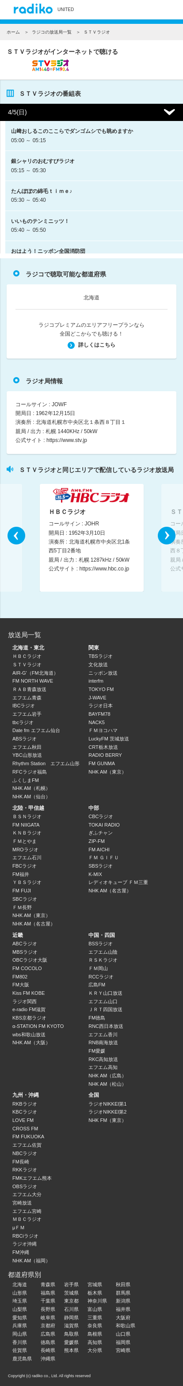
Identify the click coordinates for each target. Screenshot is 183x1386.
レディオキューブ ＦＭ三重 (118, 882)
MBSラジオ (25, 952)
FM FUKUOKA (28, 1136)
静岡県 (71, 1317)
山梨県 (19, 1309)
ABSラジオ (24, 738)
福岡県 (123, 1342)
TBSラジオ (100, 656)
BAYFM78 (99, 714)
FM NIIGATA (25, 824)
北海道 (91, 298)
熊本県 (71, 1350)
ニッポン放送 (103, 673)
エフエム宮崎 (27, 1211)
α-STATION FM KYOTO (38, 1026)
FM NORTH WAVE (32, 681)
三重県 (95, 1317)
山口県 (123, 1334)
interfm (95, 681)
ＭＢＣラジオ (27, 1219)
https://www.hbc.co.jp (105, 569)
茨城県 (71, 1292)
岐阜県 (48, 1317)
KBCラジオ (24, 1111)
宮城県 (95, 1284)
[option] (92, 538)
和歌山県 (125, 1325)
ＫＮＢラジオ (27, 832)
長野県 (48, 1309)
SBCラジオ (24, 899)
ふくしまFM (25, 780)
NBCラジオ (24, 1153)
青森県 (48, 1284)
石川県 (71, 1309)
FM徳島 (96, 1017)
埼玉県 (19, 1300)
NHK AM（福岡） (31, 1260)
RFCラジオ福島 (29, 771)
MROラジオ (25, 849)
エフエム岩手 (27, 714)
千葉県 (48, 1300)
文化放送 (98, 664)
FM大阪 (20, 984)
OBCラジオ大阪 (29, 960)
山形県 (19, 1292)
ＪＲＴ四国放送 (105, 1009)
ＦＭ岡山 (98, 968)
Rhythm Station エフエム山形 (46, 763)
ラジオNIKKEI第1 (107, 1104)
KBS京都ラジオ (29, 1017)
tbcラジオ (23, 722)
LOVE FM (23, 1120)
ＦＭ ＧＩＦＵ (103, 857)
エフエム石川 (27, 857)
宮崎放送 (22, 1202)
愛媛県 (71, 1342)
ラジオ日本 (100, 705)
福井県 (123, 1309)
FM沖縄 (20, 1252)
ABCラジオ (24, 943)
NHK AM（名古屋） (33, 923)
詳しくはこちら (91, 345)
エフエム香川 (103, 1034)
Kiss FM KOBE (28, 993)
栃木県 (95, 1292)
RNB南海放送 (103, 1042)
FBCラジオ (24, 866)
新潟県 (123, 1300)
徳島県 (48, 1342)
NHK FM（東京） (107, 1120)
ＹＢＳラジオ (27, 882)
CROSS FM (25, 1128)
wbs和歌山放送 (29, 1034)
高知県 (95, 1342)
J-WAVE (97, 697)
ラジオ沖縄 (24, 1243)
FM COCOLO (27, 968)
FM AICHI (99, 849)
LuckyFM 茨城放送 (108, 738)
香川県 (19, 1342)
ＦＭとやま (24, 841)
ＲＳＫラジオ (103, 960)
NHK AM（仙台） (31, 796)
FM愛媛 (96, 1051)
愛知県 (19, 1317)
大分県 (95, 1350)
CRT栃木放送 (103, 747)
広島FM (96, 984)
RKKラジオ (24, 1169)
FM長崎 (20, 1161)
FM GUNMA (101, 763)
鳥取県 (71, 1334)
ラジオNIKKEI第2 (107, 1111)
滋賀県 (71, 1325)
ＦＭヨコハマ (103, 730)
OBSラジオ (24, 1186)
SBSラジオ (100, 866)
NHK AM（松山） (107, 1084)
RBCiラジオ (25, 1236)
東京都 (71, 1300)
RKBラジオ (24, 1104)
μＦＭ (18, 1227)
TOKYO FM (101, 689)
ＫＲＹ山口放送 (105, 993)
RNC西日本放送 (105, 1026)
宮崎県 (123, 1350)
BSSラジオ (100, 943)
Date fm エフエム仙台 (36, 730)
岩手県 (71, 1284)
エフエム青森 (27, 697)
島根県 (95, 1334)
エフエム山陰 (103, 952)
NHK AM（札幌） (31, 788)
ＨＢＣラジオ (27, 656)
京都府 (48, 1325)
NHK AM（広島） (107, 1075)
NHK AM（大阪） (31, 1042)
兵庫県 (19, 1325)
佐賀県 (19, 1350)
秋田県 (123, 1284)
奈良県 (95, 1325)
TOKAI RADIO (104, 824)
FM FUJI (21, 890)
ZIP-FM (96, 841)
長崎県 (48, 1350)
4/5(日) (17, 112)
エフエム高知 (103, 1067)
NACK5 (96, 722)
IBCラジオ (23, 705)
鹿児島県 (22, 1358)
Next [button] (166, 535)
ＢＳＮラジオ (27, 816)
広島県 (48, 1334)
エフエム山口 (103, 1001)
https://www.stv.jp (66, 440)
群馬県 (123, 1292)
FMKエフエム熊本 (32, 1178)
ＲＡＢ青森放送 (29, 689)
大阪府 (123, 1317)
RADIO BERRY (105, 755)
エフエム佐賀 (27, 1145)
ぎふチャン (100, 832)
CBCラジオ (100, 816)
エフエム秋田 (27, 747)
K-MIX (95, 874)
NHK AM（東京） (107, 771)
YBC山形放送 (27, 755)
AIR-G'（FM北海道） (35, 673)
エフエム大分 (27, 1194)
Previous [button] (16, 535)
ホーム (13, 32)
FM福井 (20, 874)
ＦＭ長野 (22, 907)
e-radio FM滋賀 (29, 1009)
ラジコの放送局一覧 (52, 32)
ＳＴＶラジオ (27, 664)
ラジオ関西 (24, 1001)
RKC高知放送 (103, 1059)
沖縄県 (48, 1358)
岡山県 (19, 1334)
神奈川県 (97, 1300)
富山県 (95, 1309)
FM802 (19, 976)
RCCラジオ (101, 976)
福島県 (48, 1292)
